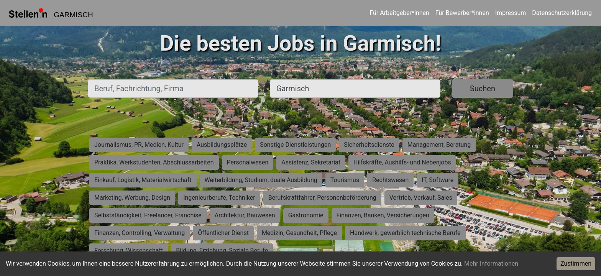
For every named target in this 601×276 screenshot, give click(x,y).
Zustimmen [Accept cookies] (575, 263)
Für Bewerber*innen (462, 12)
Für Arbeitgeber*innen (399, 12)
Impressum (510, 12)
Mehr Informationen (491, 263)
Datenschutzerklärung (562, 12)
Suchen (482, 88)
